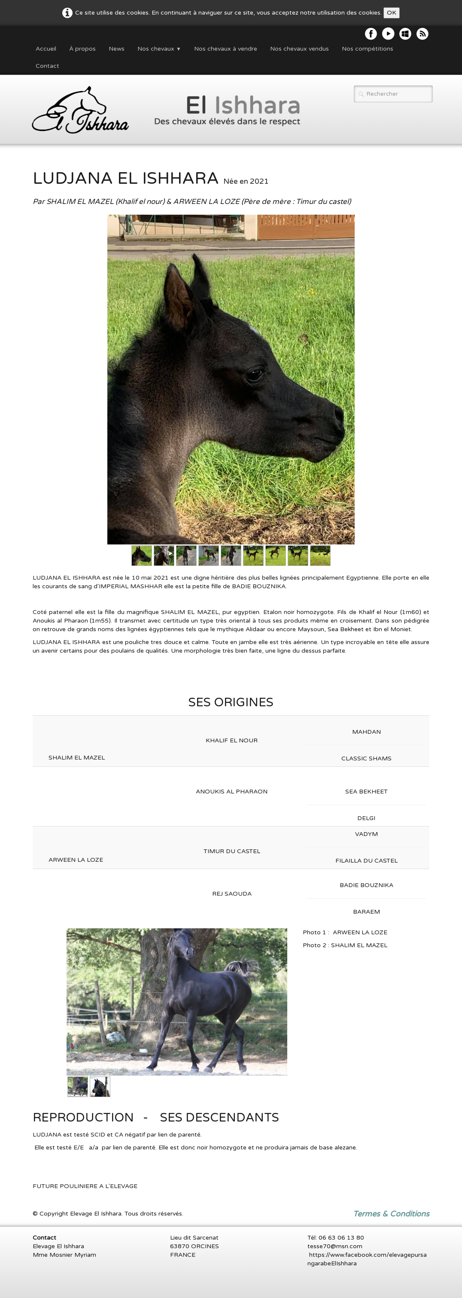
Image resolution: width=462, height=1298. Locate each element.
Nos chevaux (159, 48)
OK (391, 12)
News (117, 48)
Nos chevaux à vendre (225, 48)
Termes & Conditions (391, 1214)
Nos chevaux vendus (299, 48)
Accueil (46, 48)
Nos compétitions (367, 48)
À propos (82, 48)
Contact (47, 66)
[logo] (161, 110)
